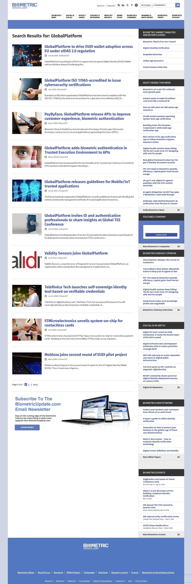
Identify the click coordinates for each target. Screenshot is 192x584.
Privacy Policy (141, 581)
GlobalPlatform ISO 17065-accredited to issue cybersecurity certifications (83, 82)
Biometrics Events (163, 16)
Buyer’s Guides (82, 16)
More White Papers (152, 457)
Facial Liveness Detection (155, 67)
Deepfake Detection (152, 54)
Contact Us (120, 581)
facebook (132, 5)
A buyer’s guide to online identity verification (159, 419)
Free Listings (84, 581)
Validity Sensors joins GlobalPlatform (76, 253)
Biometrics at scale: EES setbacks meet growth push (159, 90)
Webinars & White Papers (147, 16)
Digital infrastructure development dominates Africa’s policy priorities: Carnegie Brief (160, 346)
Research (58, 572)
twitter (127, 5)
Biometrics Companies (132, 16)
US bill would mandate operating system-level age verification (159, 117)
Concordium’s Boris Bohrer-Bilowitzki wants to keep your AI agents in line (161, 270)
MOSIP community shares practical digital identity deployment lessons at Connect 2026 (160, 378)
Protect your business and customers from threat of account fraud (161, 410)
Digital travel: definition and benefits (161, 450)
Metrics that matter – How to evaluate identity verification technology (157, 442)
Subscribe (111, 5)
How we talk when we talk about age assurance (160, 108)
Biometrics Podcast (177, 16)
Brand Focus (119, 16)
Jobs (130, 581)
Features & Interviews (95, 16)
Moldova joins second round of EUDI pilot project (86, 354)
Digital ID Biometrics (153, 387)
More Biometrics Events (154, 534)
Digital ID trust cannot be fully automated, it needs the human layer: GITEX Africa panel (161, 335)
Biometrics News (56, 16)
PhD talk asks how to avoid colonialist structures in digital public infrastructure (161, 358)
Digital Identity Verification (156, 48)
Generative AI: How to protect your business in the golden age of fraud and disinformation (160, 430)
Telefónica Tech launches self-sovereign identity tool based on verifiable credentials (86, 289)
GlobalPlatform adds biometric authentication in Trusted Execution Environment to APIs (86, 150)
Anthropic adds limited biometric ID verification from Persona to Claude (160, 202)
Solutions (103, 572)
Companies (89, 572)
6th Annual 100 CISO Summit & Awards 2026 (161, 508)
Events (135, 572)
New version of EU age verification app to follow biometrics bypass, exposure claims (159, 139)
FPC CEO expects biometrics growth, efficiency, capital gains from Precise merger (160, 171)
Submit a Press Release (102, 581)
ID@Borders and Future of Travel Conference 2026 (161, 482)
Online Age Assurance (153, 61)
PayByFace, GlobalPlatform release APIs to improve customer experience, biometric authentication (88, 116)
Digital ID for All (70, 16)
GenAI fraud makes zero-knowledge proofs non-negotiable (160, 302)
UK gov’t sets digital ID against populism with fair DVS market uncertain (158, 183)
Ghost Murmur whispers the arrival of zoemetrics (161, 261)
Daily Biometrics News (153, 210)
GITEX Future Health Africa (161, 526)
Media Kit (71, 581)
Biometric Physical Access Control (159, 41)
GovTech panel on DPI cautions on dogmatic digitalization (159, 368)
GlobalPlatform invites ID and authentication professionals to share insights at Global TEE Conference (83, 220)
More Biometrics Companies (156, 246)
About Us (100, 5)
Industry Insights (108, 16)
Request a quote (119, 572)
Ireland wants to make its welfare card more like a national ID (159, 99)
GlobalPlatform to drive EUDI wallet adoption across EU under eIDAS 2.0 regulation (89, 48)
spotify (136, 5)
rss (118, 5)
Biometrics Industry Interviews (158, 310)
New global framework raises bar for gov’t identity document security (160, 161)
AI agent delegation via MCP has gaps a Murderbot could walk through (161, 193)
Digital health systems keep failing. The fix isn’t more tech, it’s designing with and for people (160, 151)
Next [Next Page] (35, 384)
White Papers (73, 572)
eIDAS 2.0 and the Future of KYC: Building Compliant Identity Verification (161, 495)
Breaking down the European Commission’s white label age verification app (157, 128)
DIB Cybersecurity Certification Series (161, 518)
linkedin (123, 5)
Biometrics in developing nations (158, 572)
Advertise (60, 581)
